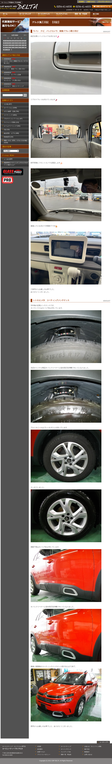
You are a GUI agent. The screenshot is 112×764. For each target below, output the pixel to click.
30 (8, 49)
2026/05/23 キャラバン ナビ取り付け (12, 79)
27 (21, 47)
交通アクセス (90, 1)
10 (11, 43)
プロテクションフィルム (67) (13, 119)
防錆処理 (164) (8, 137)
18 (14, 45)
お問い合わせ (88, 754)
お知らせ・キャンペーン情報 (92, 746)
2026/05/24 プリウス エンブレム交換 (12, 73)
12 (18, 43)
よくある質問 (8, 159)
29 (4, 49)
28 (24, 47)
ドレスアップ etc (63, 15)
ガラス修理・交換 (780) (11, 111)
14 (24, 43)
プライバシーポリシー (104, 1)
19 (18, 45)
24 (11, 47)
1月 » (25, 35)
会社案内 (81, 1)
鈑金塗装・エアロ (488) (11, 133)
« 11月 (4, 35)
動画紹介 (87, 751)
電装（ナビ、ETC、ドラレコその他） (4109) (16, 141)
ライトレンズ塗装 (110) (11, 122)
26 (18, 47)
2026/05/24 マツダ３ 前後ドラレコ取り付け (14, 68)
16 (8, 45)
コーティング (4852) (10, 115)
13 (21, 43)
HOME (39, 746)
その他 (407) (8, 104)
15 (4, 45)
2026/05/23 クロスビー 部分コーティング (14, 85)
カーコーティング (26, 15)
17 (11, 45)
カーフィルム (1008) (10, 108)
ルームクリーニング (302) (12, 126)
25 (14, 47)
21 (24, 45)
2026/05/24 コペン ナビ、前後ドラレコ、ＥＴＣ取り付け (16, 61)
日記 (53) (7, 129)
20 (21, 45)
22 (4, 47)
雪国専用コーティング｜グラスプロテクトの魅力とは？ (16, 164)
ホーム (8, 15)
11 (14, 43)
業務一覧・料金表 (81, 15)
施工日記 (101, 15)
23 (8, 47)
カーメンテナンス (44, 15)
